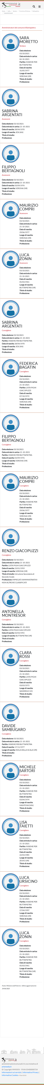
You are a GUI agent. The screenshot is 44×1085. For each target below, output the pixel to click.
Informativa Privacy (30, 1072)
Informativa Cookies (10, 1075)
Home (3, 11)
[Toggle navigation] (34, 6)
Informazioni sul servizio (11, 1072)
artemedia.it (6, 1066)
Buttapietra (36, 11)
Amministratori (8, 13)
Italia (9, 11)
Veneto (15, 11)
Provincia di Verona (24, 11)
